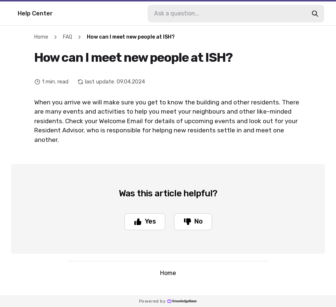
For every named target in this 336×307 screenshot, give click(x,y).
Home (41, 37)
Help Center (35, 13)
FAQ (67, 37)
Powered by (168, 301)
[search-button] (315, 13)
